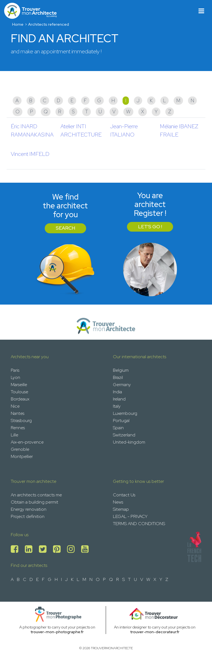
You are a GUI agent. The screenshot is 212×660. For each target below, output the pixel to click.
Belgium (121, 370)
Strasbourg (21, 420)
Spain (118, 428)
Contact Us (124, 495)
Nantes (17, 413)
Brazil (118, 377)
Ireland (119, 399)
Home (17, 24)
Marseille (19, 384)
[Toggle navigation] (201, 11)
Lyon (15, 377)
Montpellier (22, 456)
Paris (15, 370)
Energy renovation (28, 509)
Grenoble (20, 449)
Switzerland (124, 435)
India (117, 392)
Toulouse (19, 392)
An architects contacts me (36, 495)
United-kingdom (129, 442)
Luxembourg (125, 413)
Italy (117, 406)
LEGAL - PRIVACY (130, 516)
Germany (122, 384)
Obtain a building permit (34, 502)
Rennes (18, 428)
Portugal (121, 420)
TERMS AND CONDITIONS (139, 524)
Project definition (27, 516)
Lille (14, 435)
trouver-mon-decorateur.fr (154, 631)
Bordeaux (20, 399)
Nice (15, 406)
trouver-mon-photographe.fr (57, 631)
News (118, 502)
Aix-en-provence (27, 442)
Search (65, 228)
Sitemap (121, 509)
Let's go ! (150, 227)
